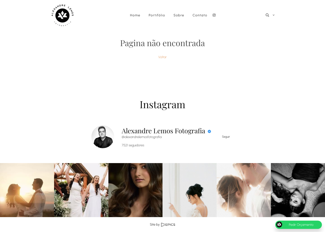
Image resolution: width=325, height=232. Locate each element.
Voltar (162, 57)
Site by (162, 224)
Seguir (226, 136)
